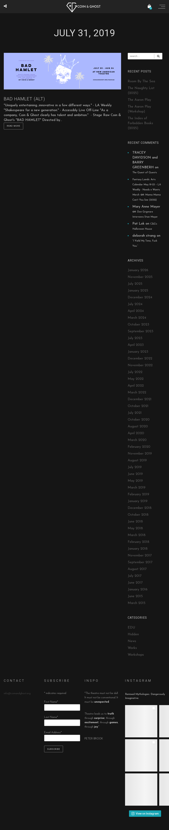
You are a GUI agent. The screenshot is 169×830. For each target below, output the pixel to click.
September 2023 (140, 331)
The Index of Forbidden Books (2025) (140, 123)
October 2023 (138, 324)
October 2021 (138, 406)
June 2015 (135, 596)
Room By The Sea (141, 81)
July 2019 (135, 467)
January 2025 (138, 290)
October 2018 (138, 515)
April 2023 (136, 345)
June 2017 (135, 583)
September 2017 (140, 562)
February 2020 (139, 447)
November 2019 (140, 453)
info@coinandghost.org (17, 693)
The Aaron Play (139, 100)
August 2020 (138, 426)
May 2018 (135, 528)
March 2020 (137, 440)
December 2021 (139, 399)
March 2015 (136, 603)
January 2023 (138, 352)
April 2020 (136, 433)
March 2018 (136, 535)
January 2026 (138, 270)
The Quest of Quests (144, 172)
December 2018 (139, 508)
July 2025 (135, 284)
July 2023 (135, 338)
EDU (131, 627)
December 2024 (140, 297)
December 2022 (140, 358)
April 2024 (136, 311)
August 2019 (137, 460)
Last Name (51, 717)
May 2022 (136, 379)
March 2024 (137, 318)
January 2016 (137, 589)
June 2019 (135, 474)
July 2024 (135, 304)
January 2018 (137, 549)
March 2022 (137, 392)
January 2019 (137, 501)
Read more (13, 126)
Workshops (136, 655)
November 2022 (140, 365)
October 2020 (139, 420)
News (132, 641)
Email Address (53, 732)
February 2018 (138, 542)
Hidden (133, 634)
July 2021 (135, 413)
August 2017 (137, 569)
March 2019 (136, 487)
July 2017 (134, 576)
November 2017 (140, 555)
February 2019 (138, 494)
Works (132, 648)
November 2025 (140, 277)
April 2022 (136, 386)
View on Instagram (145, 813)
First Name (51, 702)
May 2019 (135, 481)
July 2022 (135, 372)
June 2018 (135, 521)
